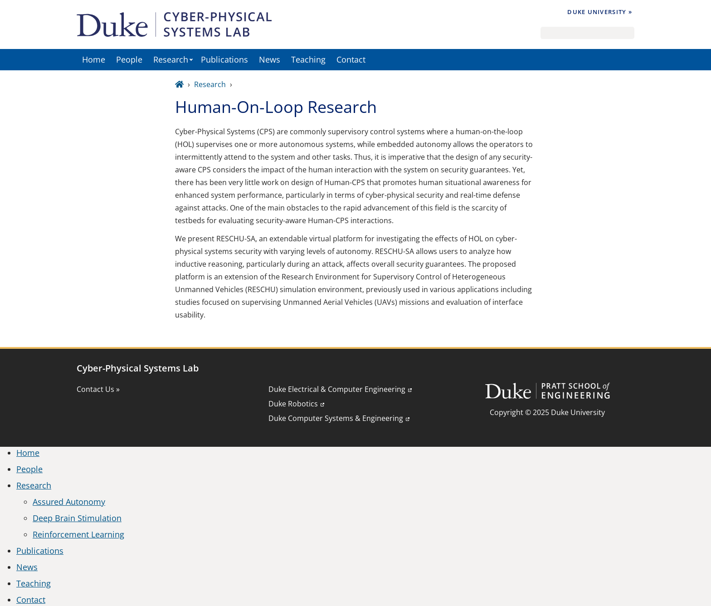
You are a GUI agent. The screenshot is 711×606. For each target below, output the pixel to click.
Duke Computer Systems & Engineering (335, 418)
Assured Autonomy (69, 501)
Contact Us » (98, 389)
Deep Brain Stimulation (77, 518)
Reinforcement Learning (78, 534)
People (129, 59)
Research (170, 59)
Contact (350, 59)
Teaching (308, 59)
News (269, 59)
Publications (224, 59)
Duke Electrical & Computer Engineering (336, 389)
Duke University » (599, 12)
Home (93, 59)
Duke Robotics (293, 404)
